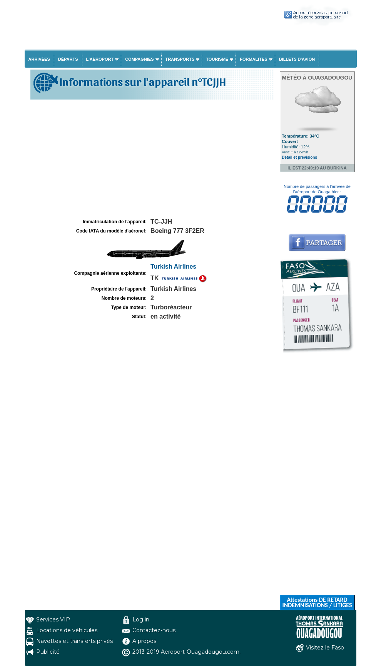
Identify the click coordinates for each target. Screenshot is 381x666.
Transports (180, 59)
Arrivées (39, 59)
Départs (68, 59)
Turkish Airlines (173, 266)
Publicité (48, 651)
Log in (140, 619)
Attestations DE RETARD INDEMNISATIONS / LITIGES (317, 602)
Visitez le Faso (325, 647)
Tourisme (217, 59)
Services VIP (53, 619)
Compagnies (139, 59)
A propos (144, 641)
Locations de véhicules (66, 630)
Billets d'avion (297, 59)
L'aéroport (100, 59)
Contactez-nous (153, 630)
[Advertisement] (151, 159)
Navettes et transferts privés (74, 641)
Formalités (253, 59)
